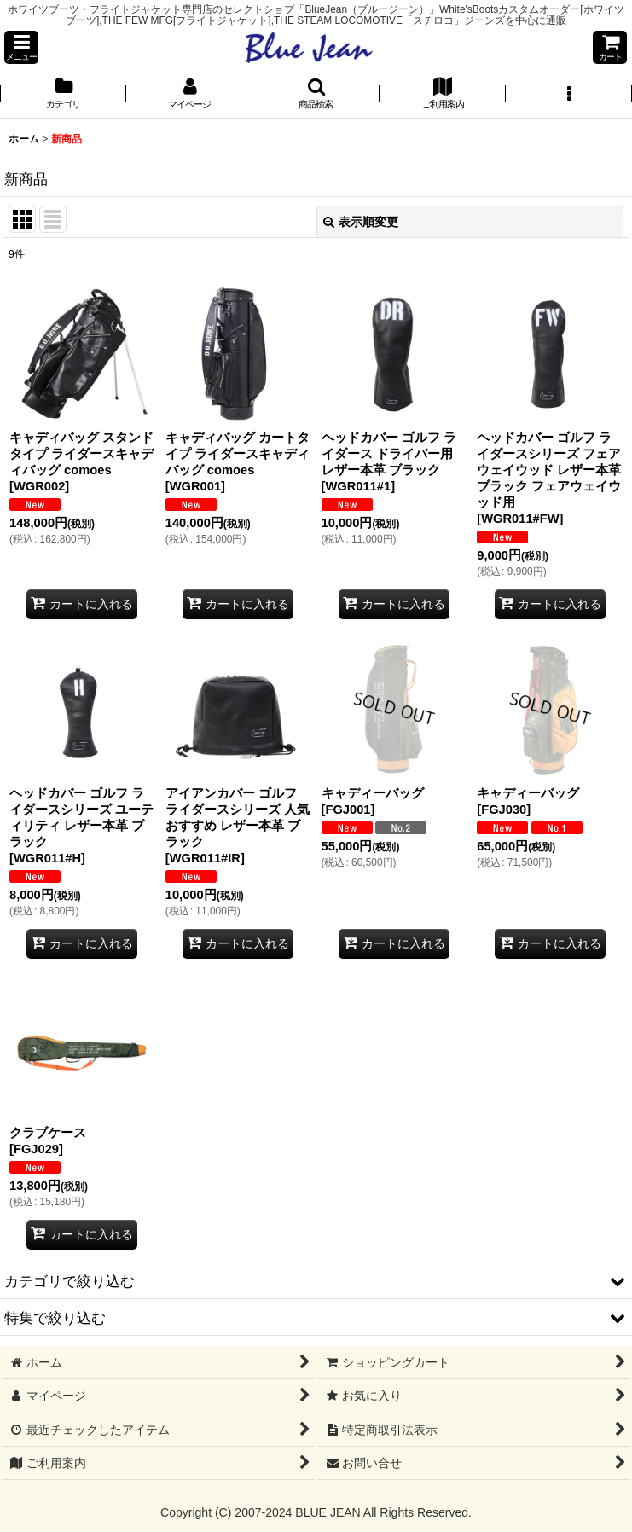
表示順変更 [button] (360, 222)
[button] (21, 47)
